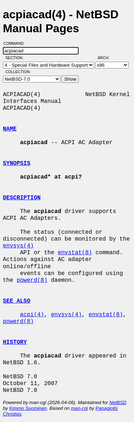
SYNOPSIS (16, 163)
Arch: (107, 58)
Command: (16, 43)
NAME (9, 129)
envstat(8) (75, 253)
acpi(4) (32, 315)
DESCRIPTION (22, 198)
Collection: (18, 72)
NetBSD (117, 402)
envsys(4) (18, 246)
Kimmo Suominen (28, 408)
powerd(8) (31, 280)
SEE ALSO (16, 301)
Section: (15, 58)
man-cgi (79, 408)
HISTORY (15, 342)
